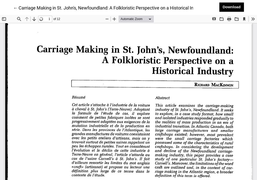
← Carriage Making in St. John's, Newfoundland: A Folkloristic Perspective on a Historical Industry (109, 7)
